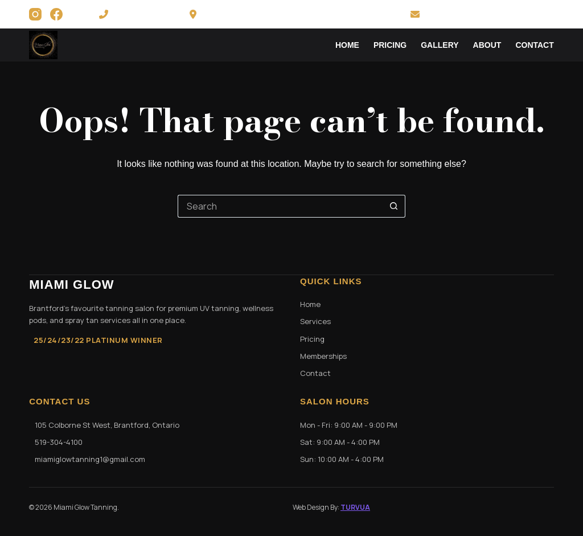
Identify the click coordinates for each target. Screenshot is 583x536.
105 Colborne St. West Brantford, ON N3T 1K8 (290, 14)
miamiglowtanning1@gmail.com (482, 14)
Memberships (323, 356)
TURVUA (355, 507)
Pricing (390, 45)
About (487, 45)
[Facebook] (56, 14)
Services (315, 321)
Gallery (439, 45)
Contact (534, 45)
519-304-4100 (135, 14)
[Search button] (394, 206)
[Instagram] (35, 14)
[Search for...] (280, 206)
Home (347, 45)
